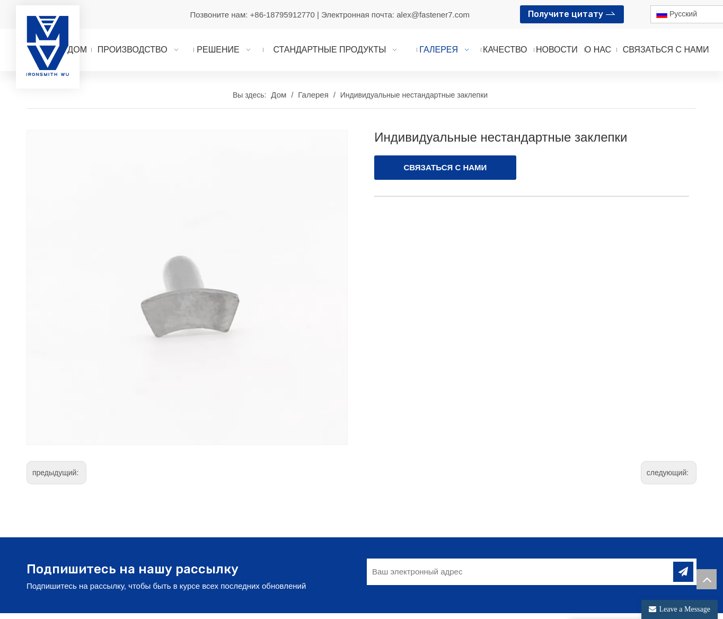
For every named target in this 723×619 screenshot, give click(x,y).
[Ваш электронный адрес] (515, 561)
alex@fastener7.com (433, 14)
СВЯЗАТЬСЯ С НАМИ (445, 167)
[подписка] (683, 561)
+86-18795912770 (283, 14)
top (706, 579)
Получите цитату (572, 13)
